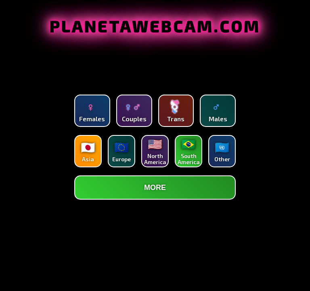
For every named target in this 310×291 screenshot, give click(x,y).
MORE (155, 187)
